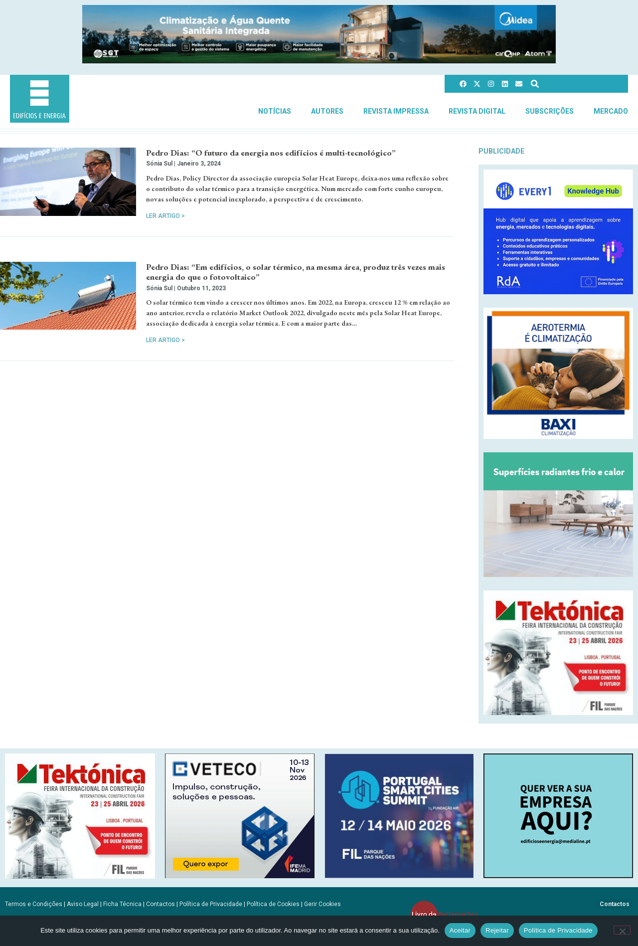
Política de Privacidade (210, 904)
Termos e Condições (33, 904)
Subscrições (549, 111)
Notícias (274, 111)
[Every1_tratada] (558, 291)
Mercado (611, 111)
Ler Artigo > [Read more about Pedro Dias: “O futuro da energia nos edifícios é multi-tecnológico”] (165, 215)
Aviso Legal (83, 904)
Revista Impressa (396, 111)
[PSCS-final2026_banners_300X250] (399, 875)
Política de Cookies (273, 904)
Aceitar (460, 930)
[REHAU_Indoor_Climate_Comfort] (558, 574)
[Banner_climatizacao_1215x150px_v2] (319, 60)
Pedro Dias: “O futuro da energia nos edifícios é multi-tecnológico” (271, 152)
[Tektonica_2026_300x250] (558, 712)
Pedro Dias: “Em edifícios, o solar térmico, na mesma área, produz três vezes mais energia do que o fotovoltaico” (295, 271)
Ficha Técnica (122, 904)
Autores (327, 111)
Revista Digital (477, 111)
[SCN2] (558, 875)
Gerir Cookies (322, 904)
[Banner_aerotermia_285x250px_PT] (558, 436)
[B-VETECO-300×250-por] (240, 875)
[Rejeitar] (622, 930)
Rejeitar (497, 930)
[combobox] (574, 84)
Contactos (160, 904)
